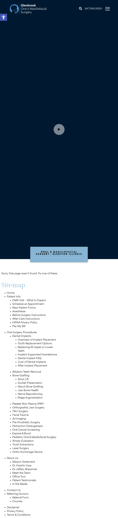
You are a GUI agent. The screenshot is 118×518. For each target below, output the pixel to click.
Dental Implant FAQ (29, 358)
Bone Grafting (20, 375)
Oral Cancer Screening (26, 430)
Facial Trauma (20, 415)
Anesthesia (18, 311)
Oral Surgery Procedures (22, 332)
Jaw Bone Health (28, 390)
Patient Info (14, 297)
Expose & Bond (21, 433)
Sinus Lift (23, 379)
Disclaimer (13, 507)
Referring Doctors (17, 494)
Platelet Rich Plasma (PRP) (28, 404)
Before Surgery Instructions (29, 315)
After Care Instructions (26, 319)
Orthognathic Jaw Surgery (28, 407)
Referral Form (20, 497)
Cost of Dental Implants (32, 362)
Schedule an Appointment (28, 304)
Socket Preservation (30, 383)
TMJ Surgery (20, 411)
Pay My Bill (18, 326)
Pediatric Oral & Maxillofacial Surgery (34, 437)
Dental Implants (21, 336)
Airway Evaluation (23, 441)
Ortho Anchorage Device (27, 452)
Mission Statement (23, 462)
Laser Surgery (20, 448)
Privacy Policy (15, 511)
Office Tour (19, 477)
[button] (3, 17)
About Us (12, 458)
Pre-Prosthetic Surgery (26, 422)
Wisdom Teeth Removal (26, 372)
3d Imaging (19, 419)
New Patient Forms (24, 308)
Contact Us (14, 490)
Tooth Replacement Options (35, 343)
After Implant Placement (32, 366)
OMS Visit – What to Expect (29, 300)
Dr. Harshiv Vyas (21, 465)
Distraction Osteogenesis (27, 426)
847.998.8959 (93, 9)
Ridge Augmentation (30, 398)
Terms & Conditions (18, 515)
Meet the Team (21, 473)
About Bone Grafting (30, 387)
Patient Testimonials (24, 480)
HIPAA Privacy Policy (24, 322)
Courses (17, 501)
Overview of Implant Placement (37, 340)
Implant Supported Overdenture (37, 354)
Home (10, 293)
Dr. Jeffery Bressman (24, 469)
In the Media (19, 484)
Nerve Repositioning (30, 394)
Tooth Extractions (22, 444)
